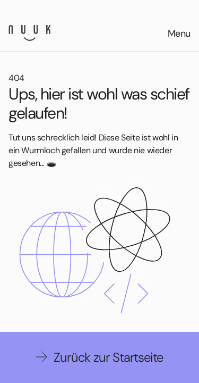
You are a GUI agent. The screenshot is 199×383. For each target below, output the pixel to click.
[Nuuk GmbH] (29, 33)
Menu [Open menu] (179, 33)
